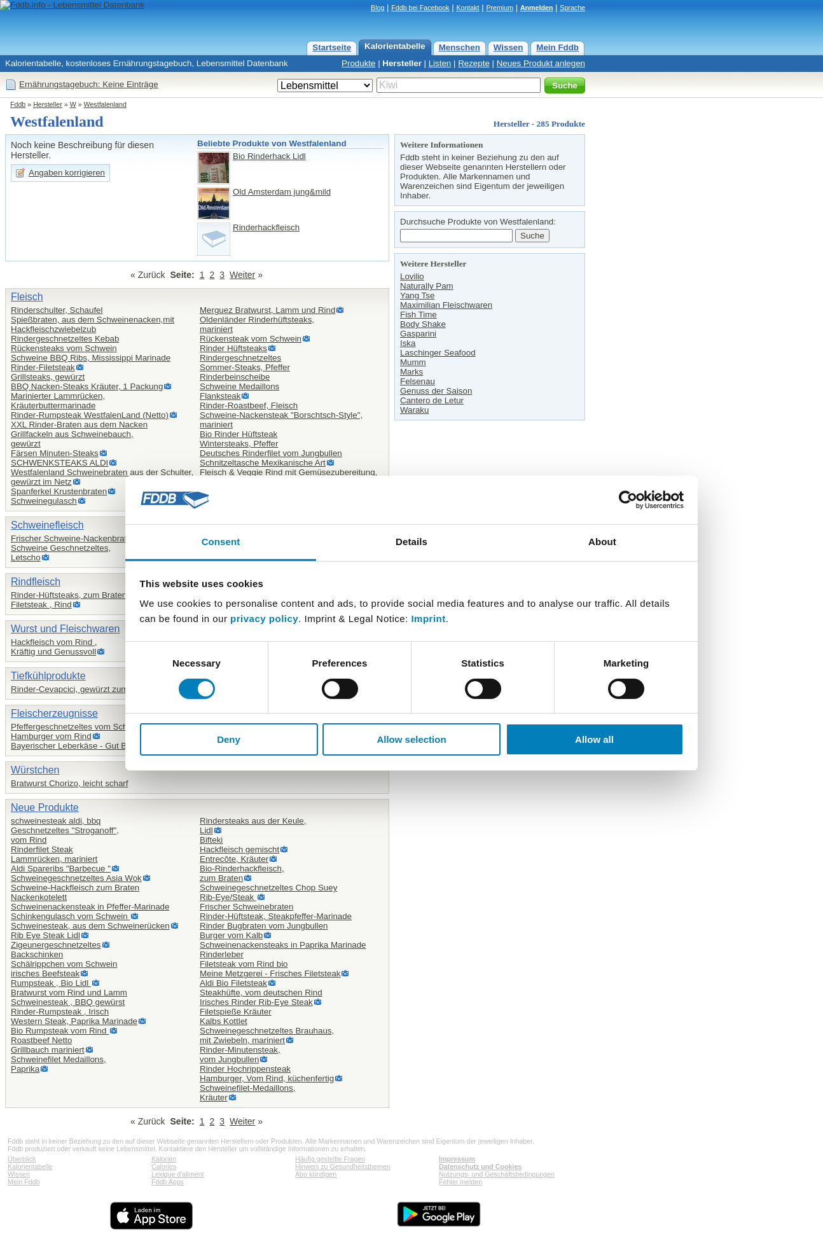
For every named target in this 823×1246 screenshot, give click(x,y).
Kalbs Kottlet (223, 1021)
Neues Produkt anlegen (541, 63)
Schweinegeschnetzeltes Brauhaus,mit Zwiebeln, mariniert (267, 1035)
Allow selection (411, 739)
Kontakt (467, 7)
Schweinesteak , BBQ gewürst (68, 1002)
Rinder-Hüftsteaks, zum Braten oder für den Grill (101, 595)
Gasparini (418, 333)
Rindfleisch (35, 581)
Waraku (414, 410)
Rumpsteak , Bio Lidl (51, 983)
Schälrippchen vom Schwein (64, 964)
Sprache (572, 7)
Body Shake (423, 324)
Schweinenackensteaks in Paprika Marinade (283, 945)
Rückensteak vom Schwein (250, 338)
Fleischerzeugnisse (54, 713)
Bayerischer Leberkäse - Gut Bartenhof (84, 746)
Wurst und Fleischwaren (65, 628)
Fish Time (418, 314)
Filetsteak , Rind (41, 604)
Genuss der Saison (436, 391)
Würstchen (35, 770)
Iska (407, 343)
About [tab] (602, 541)
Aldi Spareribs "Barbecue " (61, 868)
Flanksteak (220, 396)
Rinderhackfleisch (266, 227)
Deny (228, 739)
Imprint (428, 618)
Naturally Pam (426, 286)
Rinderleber (222, 954)
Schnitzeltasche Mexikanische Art (263, 462)
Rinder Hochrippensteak (245, 1069)
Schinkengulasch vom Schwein (70, 916)
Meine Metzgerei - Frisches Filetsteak (270, 973)
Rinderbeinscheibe (235, 377)
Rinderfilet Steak (42, 849)
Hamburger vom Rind (51, 736)
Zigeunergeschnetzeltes (56, 945)
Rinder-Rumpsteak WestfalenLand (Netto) (90, 415)
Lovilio (412, 276)
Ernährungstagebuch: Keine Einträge (88, 84)
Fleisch (27, 296)
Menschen (459, 47)
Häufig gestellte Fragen (330, 1159)
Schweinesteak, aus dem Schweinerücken (90, 926)
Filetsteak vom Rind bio (244, 964)
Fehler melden (460, 1182)
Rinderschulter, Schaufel (56, 310)
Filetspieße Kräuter (236, 1011)
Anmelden (536, 7)
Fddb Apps (167, 1182)
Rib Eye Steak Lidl (45, 935)
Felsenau (417, 381)
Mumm (413, 362)
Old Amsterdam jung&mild (282, 192)
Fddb (17, 104)
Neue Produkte (45, 807)
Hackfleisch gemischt (239, 849)
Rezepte (474, 63)
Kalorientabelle (394, 46)
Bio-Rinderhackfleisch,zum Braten (242, 873)
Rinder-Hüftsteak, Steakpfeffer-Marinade (276, 916)
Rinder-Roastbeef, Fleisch (249, 405)
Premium (499, 7)
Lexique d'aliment (177, 1174)
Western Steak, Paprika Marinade (74, 1021)
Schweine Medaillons (239, 386)
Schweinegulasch (44, 501)
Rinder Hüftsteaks (233, 348)
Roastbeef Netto (41, 1040)
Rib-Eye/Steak (228, 897)
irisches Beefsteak (45, 973)
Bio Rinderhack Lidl (269, 156)
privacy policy (264, 618)
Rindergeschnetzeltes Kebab (65, 338)
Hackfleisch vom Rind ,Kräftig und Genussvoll (54, 646)
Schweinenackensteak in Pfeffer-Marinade (90, 906)
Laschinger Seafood (438, 352)
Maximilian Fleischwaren (446, 305)
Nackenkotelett (39, 897)
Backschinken (37, 954)
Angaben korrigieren (67, 172)
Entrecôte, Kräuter (234, 859)
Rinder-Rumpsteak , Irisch (60, 1011)
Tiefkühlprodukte (48, 675)
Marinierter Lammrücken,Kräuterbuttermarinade (58, 400)
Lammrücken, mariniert (54, 859)
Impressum (457, 1159)
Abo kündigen (315, 1174)
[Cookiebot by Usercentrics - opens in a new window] (628, 499)
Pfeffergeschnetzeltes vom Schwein (78, 726)
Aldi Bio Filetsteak (233, 983)
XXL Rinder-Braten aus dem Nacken (79, 424)
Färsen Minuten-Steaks (55, 453)
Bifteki (211, 840)
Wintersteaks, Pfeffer (239, 443)
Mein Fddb (557, 47)
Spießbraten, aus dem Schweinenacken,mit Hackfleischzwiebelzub (92, 324)
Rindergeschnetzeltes (240, 358)
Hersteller (402, 63)
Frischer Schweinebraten (246, 906)
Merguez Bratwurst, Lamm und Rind (267, 310)
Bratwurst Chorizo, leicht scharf (69, 783)
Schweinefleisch (47, 525)
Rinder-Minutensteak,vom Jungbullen (240, 1054)
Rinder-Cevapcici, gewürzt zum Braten (83, 689)
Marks (411, 372)
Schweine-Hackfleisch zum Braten (75, 887)
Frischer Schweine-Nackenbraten (73, 538)
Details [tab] (411, 541)
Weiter (242, 275)
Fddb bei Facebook (420, 7)
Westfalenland (105, 104)
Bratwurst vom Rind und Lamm (69, 992)
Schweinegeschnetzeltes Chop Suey (268, 887)
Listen (440, 63)
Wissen (508, 47)
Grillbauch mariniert (48, 1050)
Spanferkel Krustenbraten (59, 491)
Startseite (331, 47)
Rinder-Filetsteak (43, 367)
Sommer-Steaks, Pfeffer (245, 367)
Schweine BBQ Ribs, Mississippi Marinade (90, 358)
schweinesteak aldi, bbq (56, 821)
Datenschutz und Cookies (480, 1166)
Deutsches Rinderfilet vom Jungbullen (271, 453)
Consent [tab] (221, 541)
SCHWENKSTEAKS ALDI (59, 462)
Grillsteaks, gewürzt (48, 377)
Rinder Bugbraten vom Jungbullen (264, 926)
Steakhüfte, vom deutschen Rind (261, 992)
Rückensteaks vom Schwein (64, 348)
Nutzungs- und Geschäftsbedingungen (497, 1174)
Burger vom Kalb (231, 935)
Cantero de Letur (432, 400)
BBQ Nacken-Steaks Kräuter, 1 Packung (87, 386)
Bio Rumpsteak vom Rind (60, 1030)
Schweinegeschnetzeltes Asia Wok (76, 878)
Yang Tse (417, 295)
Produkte (358, 63)
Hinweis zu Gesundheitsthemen (343, 1166)
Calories (163, 1166)
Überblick (22, 1159)
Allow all (594, 739)
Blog (377, 7)
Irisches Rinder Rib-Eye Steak (256, 1002)
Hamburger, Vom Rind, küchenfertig (267, 1078)
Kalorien (163, 1159)
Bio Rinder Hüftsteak (238, 434)
